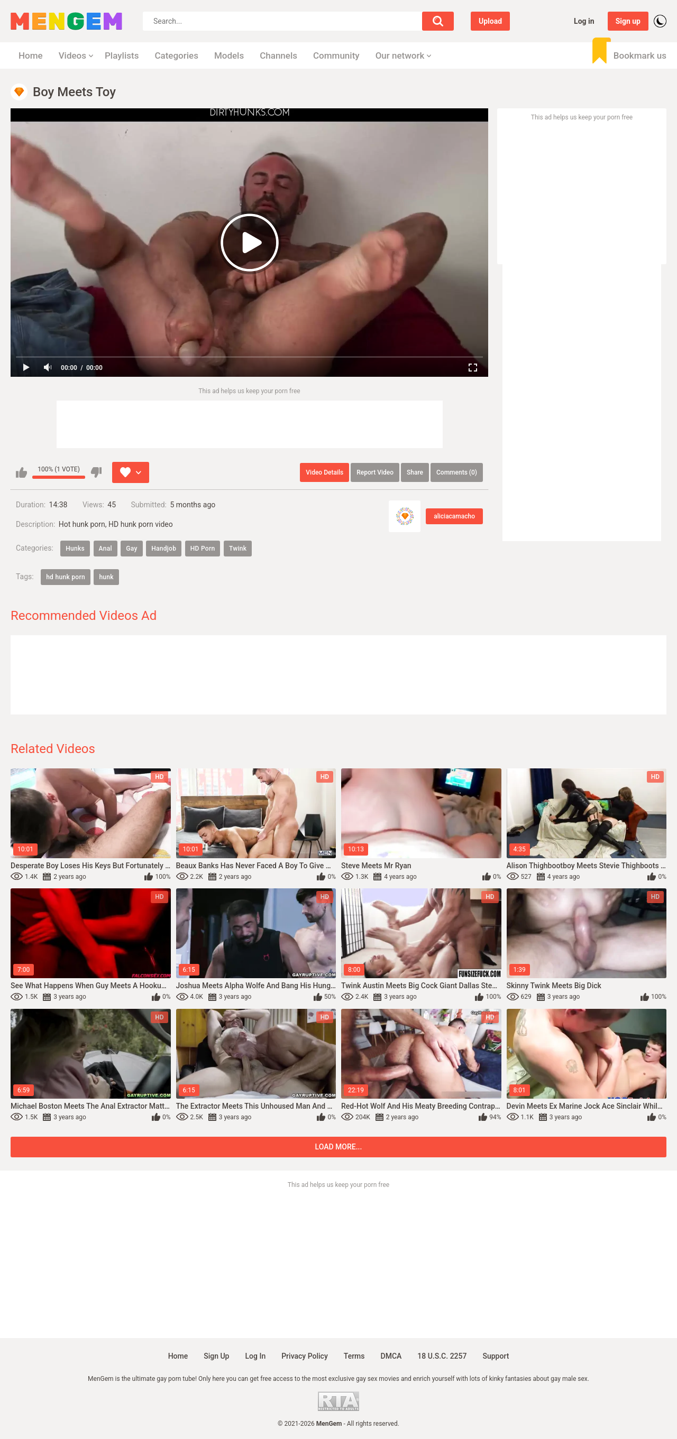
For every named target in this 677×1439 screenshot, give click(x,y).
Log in (584, 21)
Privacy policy (304, 1356)
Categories (176, 55)
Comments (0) (456, 472)
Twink (237, 548)
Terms (354, 1356)
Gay (131, 548)
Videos (72, 55)
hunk (106, 577)
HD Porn (202, 548)
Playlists (122, 55)
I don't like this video (96, 472)
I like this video (21, 472)
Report (375, 472)
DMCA (391, 1356)
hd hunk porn (65, 577)
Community (336, 55)
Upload (490, 21)
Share (415, 472)
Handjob (163, 548)
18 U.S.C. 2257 (441, 1356)
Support (495, 1356)
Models (229, 55)
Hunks (75, 548)
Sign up (628, 21)
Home (31, 55)
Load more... (338, 1147)
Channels (278, 55)
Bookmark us (640, 55)
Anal (105, 548)
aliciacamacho (454, 516)
